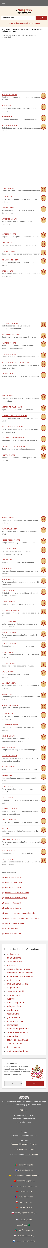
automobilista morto (11, 334)
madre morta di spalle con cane (17, 883)
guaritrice (11, 989)
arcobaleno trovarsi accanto (20, 963)
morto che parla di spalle (14, 873)
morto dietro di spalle (13, 924)
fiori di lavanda (14, 1037)
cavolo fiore (12, 1000)
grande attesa (13, 1008)
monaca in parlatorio (16, 993)
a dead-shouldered (25, 1161)
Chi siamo (24, 1100)
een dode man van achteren (26, 1176)
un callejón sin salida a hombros (26, 1166)
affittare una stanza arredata (20, 967)
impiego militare (14, 970)
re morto (6, 818)
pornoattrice (12, 1015)
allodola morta (9, 673)
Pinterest (33, 1134)
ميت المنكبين (22, 1215)
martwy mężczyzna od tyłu (25, 1203)
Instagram (24, 1134)
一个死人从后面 (26, 1198)
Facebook (15, 1134)
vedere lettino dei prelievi (18, 959)
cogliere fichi (13, 944)
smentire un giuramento (18, 1019)
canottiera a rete (14, 952)
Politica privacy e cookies (24, 1140)
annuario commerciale (17, 974)
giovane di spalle (11, 919)
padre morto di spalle (13, 898)
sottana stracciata (15, 1011)
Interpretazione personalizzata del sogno (24, 23)
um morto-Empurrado (26, 1171)
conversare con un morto (14, 405)
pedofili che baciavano (17, 1030)
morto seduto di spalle (13, 893)
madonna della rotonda (18, 1041)
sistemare (11, 955)
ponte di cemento (15, 1034)
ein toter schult (26, 1182)
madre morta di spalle (13, 878)
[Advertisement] (24, 65)
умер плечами (26, 1192)
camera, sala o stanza (17, 1023)
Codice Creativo (31, 1145)
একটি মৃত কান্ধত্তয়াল (25, 1221)
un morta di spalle (26, 1155)
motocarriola (12, 1026)
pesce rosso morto (11, 530)
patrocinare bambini (16, 981)
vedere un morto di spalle (14, 914)
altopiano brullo (14, 978)
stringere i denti (14, 996)
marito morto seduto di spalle (16, 888)
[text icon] (41, 18)
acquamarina (13, 1004)
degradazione (13, 985)
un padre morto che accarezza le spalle (20, 903)
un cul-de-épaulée (26, 1187)
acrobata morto (9, 745)
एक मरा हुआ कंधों (26, 1210)
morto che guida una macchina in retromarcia (22, 908)
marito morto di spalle (13, 868)
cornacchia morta (10, 600)
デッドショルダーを (26, 1226)
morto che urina (9, 94)
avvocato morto (9, 218)
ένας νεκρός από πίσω (26, 1231)
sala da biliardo (14, 948)
